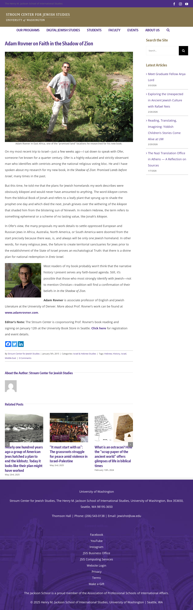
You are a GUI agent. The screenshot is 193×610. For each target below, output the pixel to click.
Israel (123, 353)
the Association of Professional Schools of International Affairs (125, 593)
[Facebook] (8, 344)
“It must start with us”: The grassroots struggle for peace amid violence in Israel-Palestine (68, 454)
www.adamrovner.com (21, 312)
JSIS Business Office (96, 553)
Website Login (96, 565)
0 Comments (25, 358)
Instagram (96, 547)
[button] (168, 30)
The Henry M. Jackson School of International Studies (34, 3)
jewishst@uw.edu (129, 516)
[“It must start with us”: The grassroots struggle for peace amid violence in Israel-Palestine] (69, 415)
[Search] (183, 50)
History (116, 353)
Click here (98, 328)
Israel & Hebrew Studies (84, 353)
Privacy (96, 572)
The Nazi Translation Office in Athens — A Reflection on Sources (167, 159)
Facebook (96, 535)
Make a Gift (96, 584)
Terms (96, 578)
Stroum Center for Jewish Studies (24, 353)
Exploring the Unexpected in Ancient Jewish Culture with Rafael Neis (165, 100)
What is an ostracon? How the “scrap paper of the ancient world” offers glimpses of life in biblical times (113, 456)
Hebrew (108, 353)
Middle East (10, 358)
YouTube (97, 541)
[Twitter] (14, 344)
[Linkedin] (21, 344)
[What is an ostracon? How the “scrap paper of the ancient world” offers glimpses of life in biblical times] (114, 415)
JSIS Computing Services (96, 559)
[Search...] (162, 50)
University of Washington (96, 491)
